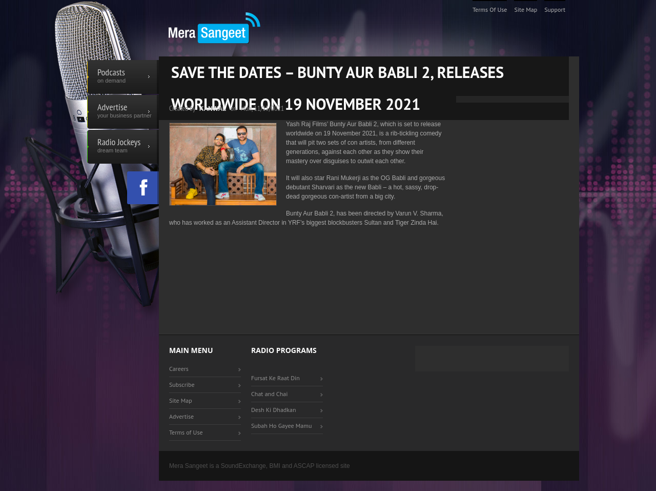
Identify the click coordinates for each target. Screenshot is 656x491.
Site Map (525, 9)
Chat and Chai (269, 394)
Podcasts (123, 77)
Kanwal (213, 108)
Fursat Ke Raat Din (275, 378)
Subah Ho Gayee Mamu (281, 425)
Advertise (123, 112)
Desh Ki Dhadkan (273, 410)
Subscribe (182, 384)
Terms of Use (490, 9)
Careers (179, 368)
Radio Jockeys (123, 147)
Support (554, 9)
